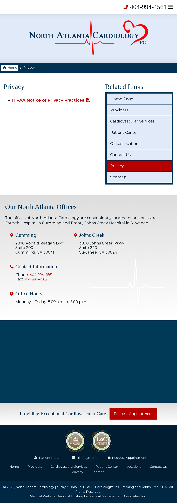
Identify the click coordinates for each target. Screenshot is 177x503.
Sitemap (118, 177)
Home (10, 68)
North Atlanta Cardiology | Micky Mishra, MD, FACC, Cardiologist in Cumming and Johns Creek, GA (92, 487)
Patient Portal (47, 458)
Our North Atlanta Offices (41, 206)
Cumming (25, 235)
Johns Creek (91, 235)
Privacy (117, 166)
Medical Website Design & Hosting (56, 496)
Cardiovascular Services (132, 121)
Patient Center (124, 132)
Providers (119, 110)
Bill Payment (84, 458)
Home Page (121, 99)
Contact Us (120, 154)
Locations (134, 467)
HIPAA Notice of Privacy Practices (51, 100)
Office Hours (28, 293)
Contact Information (36, 266)
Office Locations (125, 143)
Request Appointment (133, 414)
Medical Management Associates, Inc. (117, 496)
